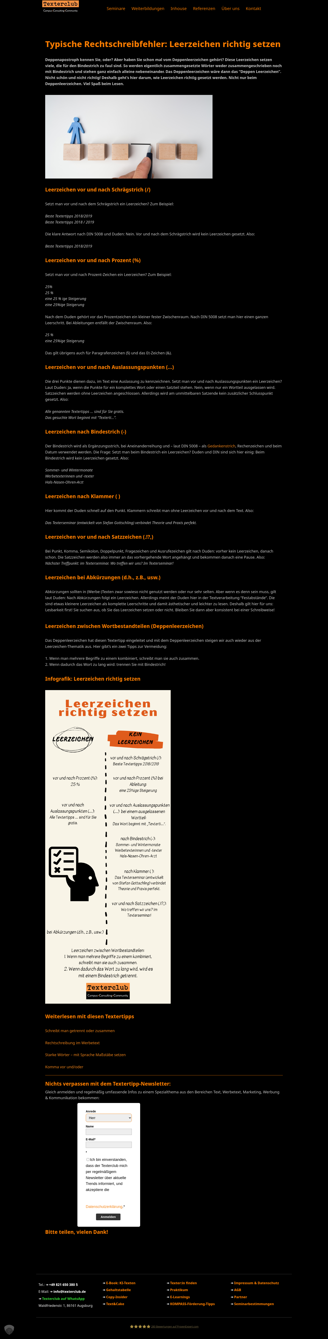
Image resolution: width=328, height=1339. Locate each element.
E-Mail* (91, 1139)
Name (90, 1126)
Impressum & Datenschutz (256, 1283)
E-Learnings (180, 1297)
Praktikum (179, 1290)
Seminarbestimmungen (254, 1304)
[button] (9, 1330)
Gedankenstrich (221, 445)
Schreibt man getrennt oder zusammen (80, 1030)
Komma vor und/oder (64, 1066)
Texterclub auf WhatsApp (63, 1298)
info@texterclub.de (69, 1291)
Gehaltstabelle (118, 1290)
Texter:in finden (183, 1283)
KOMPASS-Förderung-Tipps (192, 1304)
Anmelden (108, 1217)
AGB (237, 1290)
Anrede (91, 1111)
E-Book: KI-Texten (120, 1283)
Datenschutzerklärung (104, 1207)
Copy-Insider (116, 1297)
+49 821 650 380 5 (63, 1284)
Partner (240, 1297)
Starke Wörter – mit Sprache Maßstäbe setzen (85, 1054)
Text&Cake (115, 1304)
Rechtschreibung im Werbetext (72, 1042)
